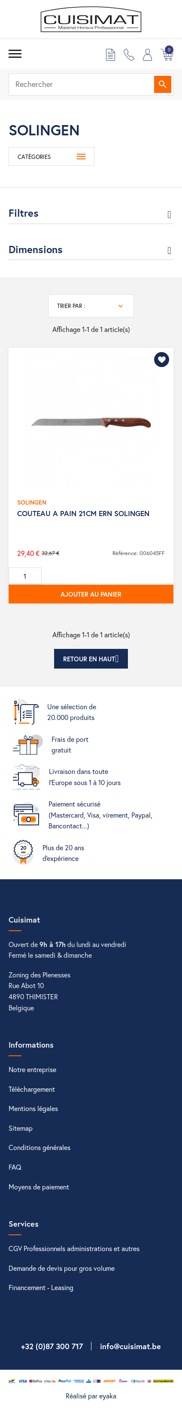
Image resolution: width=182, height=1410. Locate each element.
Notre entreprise (32, 1069)
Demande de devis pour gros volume (62, 1268)
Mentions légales (33, 1108)
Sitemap (21, 1127)
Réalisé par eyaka (91, 1395)
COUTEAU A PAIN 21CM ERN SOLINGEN (83, 513)
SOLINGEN (31, 502)
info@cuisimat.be (130, 1346)
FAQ (15, 1166)
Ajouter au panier (91, 594)
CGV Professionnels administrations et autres (74, 1248)
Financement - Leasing (41, 1287)
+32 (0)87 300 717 (52, 1346)
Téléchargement (32, 1088)
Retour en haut (91, 658)
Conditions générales (39, 1147)
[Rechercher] (91, 84)
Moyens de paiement (39, 1186)
